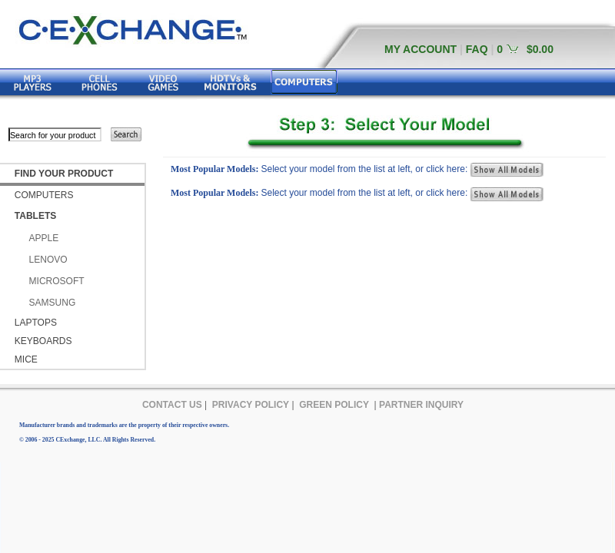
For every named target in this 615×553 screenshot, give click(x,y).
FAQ (477, 49)
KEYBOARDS (43, 341)
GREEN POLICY (334, 404)
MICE (26, 359)
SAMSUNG (52, 302)
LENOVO (48, 259)
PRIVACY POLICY (250, 404)
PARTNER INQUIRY (421, 404)
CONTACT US (172, 404)
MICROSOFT (57, 281)
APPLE (44, 238)
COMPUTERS (44, 195)
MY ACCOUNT (420, 49)
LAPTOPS (36, 322)
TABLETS (35, 215)
